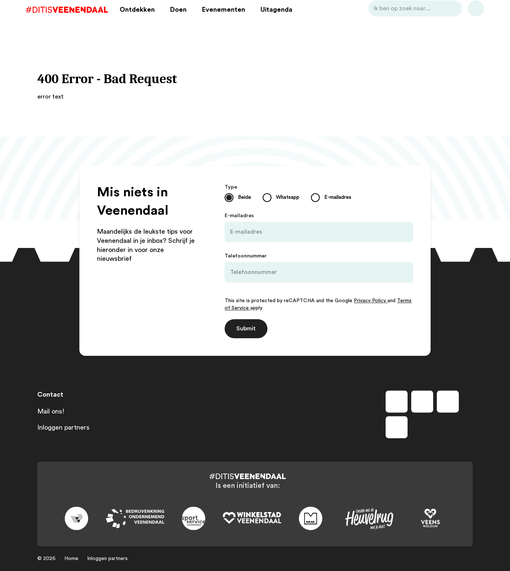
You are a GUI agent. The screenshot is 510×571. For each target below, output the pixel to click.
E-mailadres (239, 215)
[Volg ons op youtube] (448, 401)
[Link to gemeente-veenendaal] (76, 518)
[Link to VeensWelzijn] (430, 518)
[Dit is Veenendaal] (78, 19)
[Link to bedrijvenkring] (135, 518)
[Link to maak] (310, 518)
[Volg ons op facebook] (397, 401)
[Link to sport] (193, 518)
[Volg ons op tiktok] (397, 427)
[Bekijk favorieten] (465, 19)
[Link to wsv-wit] (252, 518)
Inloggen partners (63, 427)
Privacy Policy (370, 300)
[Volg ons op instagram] (422, 401)
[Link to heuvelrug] (369, 518)
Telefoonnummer (246, 256)
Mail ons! (50, 411)
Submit (246, 328)
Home (71, 558)
